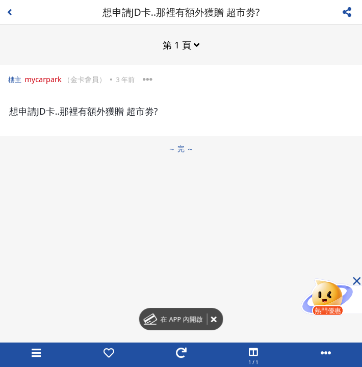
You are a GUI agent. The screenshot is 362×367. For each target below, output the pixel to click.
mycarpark (42, 79)
